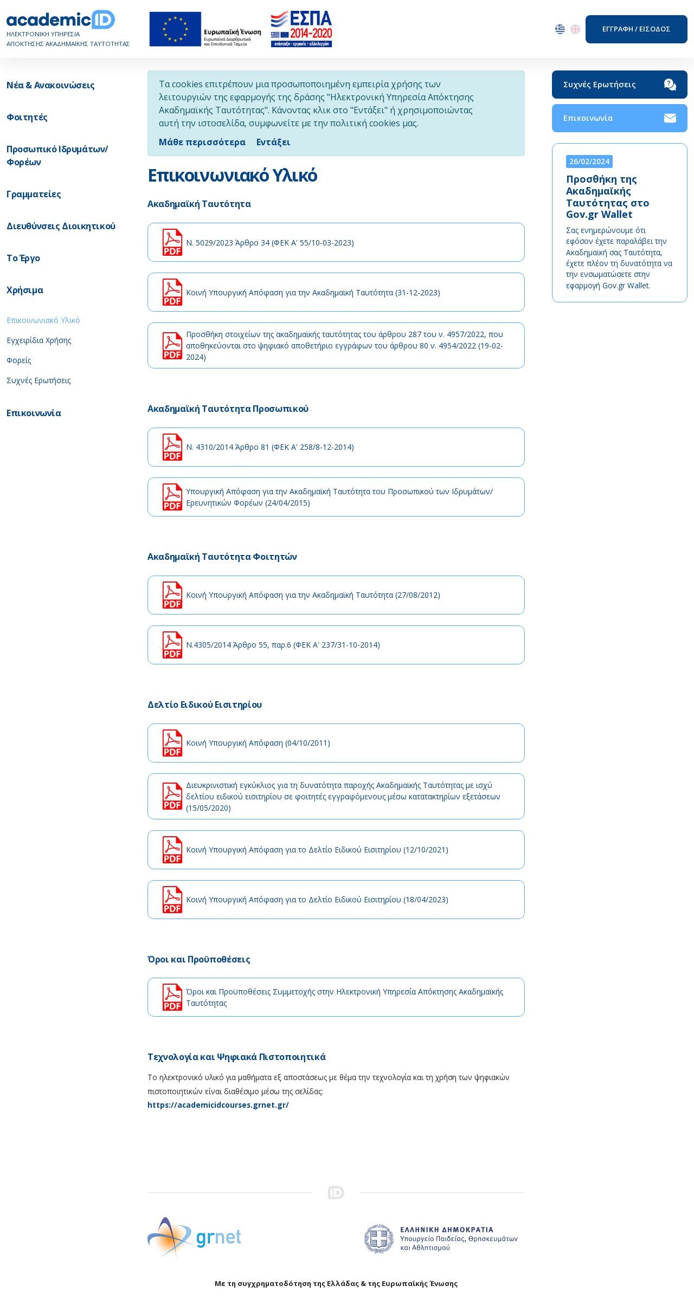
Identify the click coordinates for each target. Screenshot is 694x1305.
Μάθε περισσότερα (202, 142)
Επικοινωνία (619, 118)
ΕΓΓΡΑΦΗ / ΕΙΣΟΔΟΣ (636, 29)
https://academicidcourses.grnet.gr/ (218, 1105)
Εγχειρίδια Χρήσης (39, 340)
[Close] (273, 142)
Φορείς (19, 360)
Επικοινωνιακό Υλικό (43, 320)
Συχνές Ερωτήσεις (38, 380)
